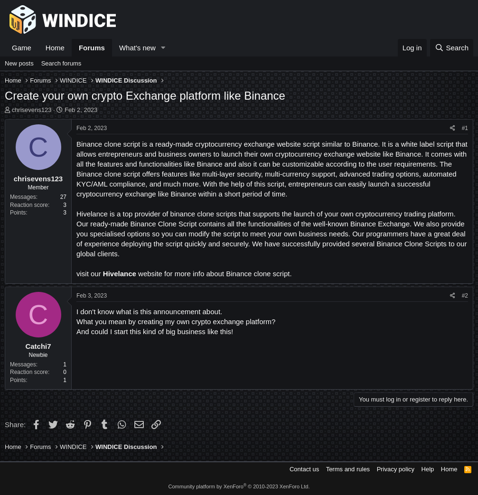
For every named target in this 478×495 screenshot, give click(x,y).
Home (55, 48)
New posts (19, 63)
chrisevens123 (32, 109)
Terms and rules (348, 469)
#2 (465, 295)
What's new (137, 48)
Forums (92, 48)
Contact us (304, 469)
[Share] (453, 128)
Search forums (61, 63)
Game (21, 48)
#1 (465, 128)
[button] (163, 47)
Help (428, 469)
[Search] (451, 47)
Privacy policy (395, 469)
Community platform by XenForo (239, 486)
